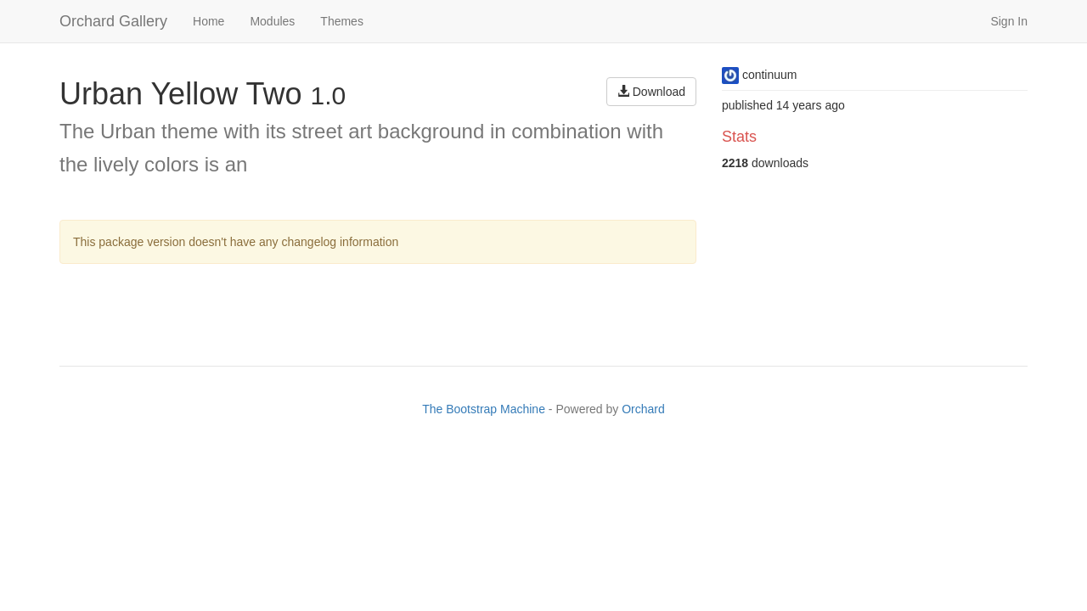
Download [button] (651, 91)
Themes (341, 21)
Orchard (643, 409)
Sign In (1009, 21)
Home (208, 21)
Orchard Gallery (113, 21)
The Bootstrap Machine (483, 409)
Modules (272, 21)
